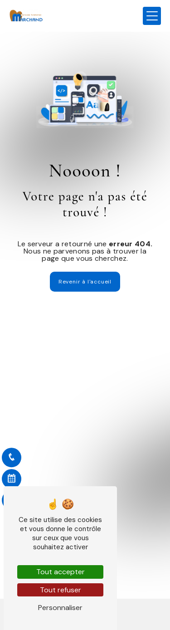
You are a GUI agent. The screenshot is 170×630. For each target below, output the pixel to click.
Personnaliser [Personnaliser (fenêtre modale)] (60, 607)
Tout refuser (60, 590)
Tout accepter (60, 571)
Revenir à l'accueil (85, 281)
